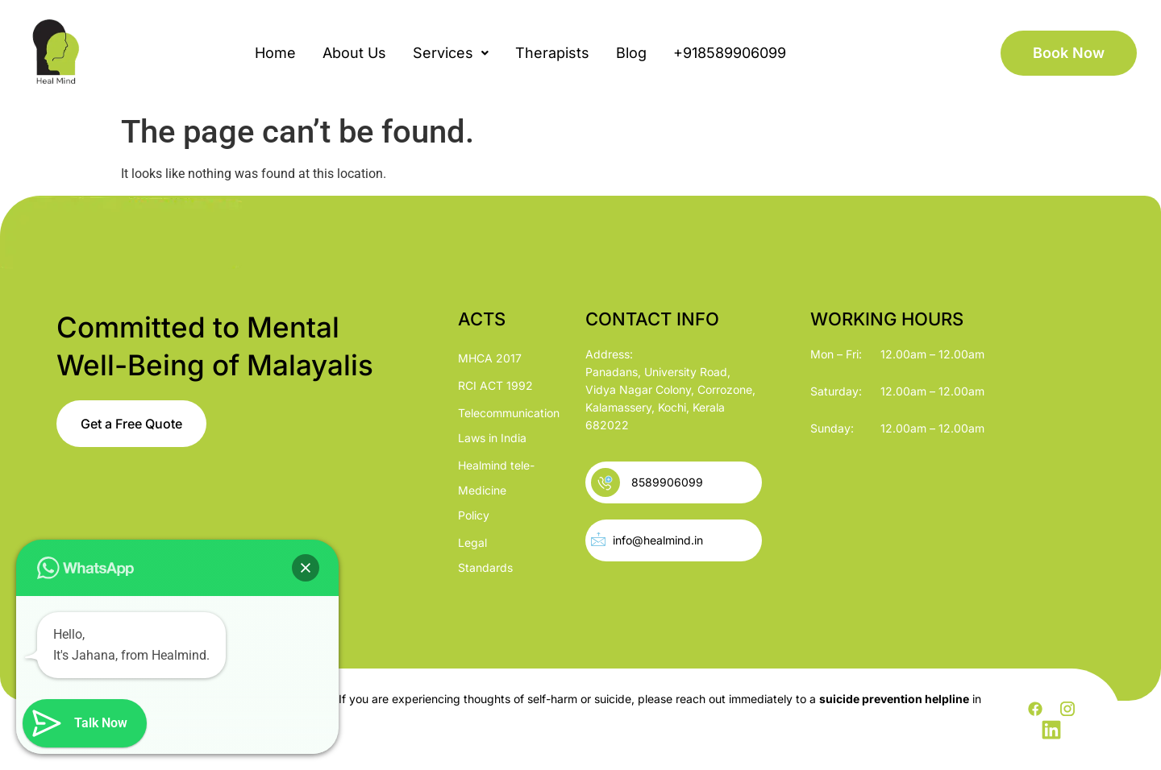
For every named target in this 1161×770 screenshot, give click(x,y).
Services (451, 52)
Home (275, 52)
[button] (451, 53)
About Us (354, 52)
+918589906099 (729, 52)
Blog (631, 52)
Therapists (552, 52)
